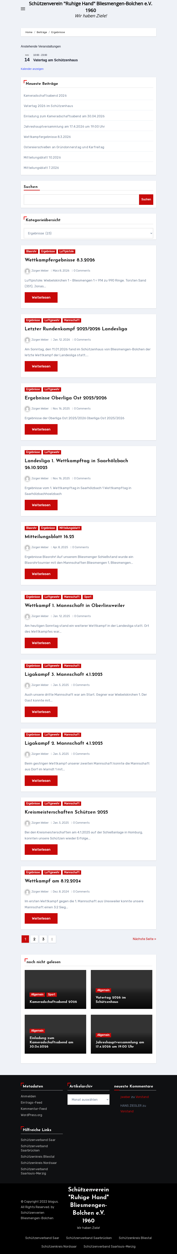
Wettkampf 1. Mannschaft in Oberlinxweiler (79, 605)
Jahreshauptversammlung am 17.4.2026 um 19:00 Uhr (64, 126)
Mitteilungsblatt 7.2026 (41, 168)
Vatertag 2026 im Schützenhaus (48, 106)
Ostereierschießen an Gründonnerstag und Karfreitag (64, 147)
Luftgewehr (52, 320)
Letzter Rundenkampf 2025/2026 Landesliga (81, 329)
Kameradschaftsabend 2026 (45, 95)
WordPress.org (31, 1115)
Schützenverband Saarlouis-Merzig (110, 1246)
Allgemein (37, 994)
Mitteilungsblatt (70, 528)
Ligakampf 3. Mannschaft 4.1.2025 (67, 674)
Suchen (31, 187)
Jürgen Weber (37, 270)
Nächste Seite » (144, 939)
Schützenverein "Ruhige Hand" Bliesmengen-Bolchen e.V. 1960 (88, 1205)
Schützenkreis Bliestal (37, 1156)
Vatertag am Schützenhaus (55, 60)
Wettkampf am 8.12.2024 (56, 881)
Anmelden (28, 1096)
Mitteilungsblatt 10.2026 (42, 157)
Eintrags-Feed (31, 1102)
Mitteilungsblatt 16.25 (51, 536)
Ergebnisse (48, 251)
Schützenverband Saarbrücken (89, 1238)
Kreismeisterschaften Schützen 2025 (70, 812)
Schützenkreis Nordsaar (39, 1163)
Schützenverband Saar (38, 1140)
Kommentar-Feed (34, 1109)
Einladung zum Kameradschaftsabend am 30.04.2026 (64, 116)
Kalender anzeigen (32, 68)
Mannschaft (72, 320)
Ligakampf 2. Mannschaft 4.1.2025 (68, 743)
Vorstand (142, 1097)
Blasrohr (31, 251)
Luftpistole (67, 251)
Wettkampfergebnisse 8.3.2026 (47, 137)
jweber (125, 1097)
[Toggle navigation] (23, 8)
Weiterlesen (41, 297)
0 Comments (82, 270)
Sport (87, 597)
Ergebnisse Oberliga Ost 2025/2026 (70, 398)
